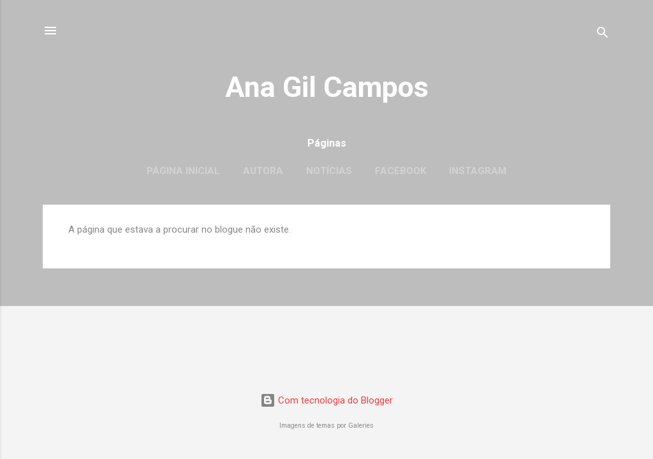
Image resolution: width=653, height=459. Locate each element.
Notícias (329, 171)
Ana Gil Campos (327, 87)
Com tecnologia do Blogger (326, 400)
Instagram (477, 171)
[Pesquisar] (602, 34)
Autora (263, 171)
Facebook (400, 171)
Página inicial (183, 171)
